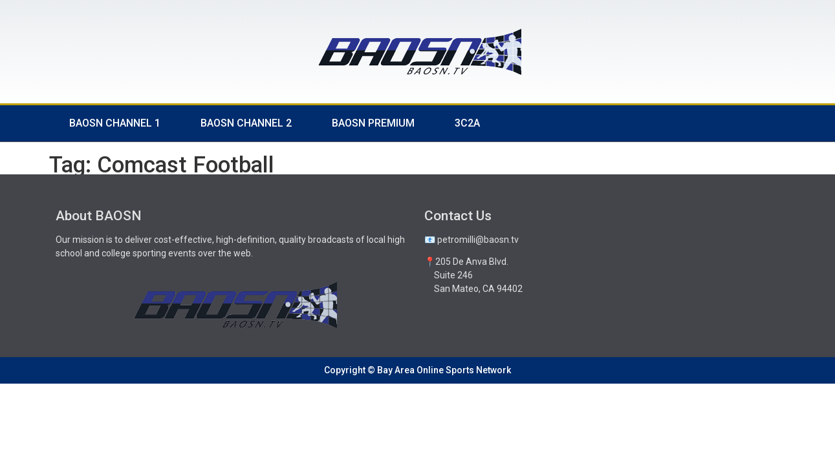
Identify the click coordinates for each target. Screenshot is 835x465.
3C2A (467, 123)
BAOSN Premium (373, 123)
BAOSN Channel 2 (246, 123)
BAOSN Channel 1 (114, 123)
